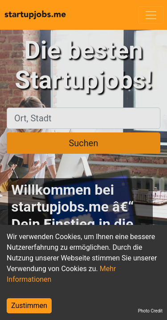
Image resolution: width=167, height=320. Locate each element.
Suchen (83, 143)
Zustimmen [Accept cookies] (29, 305)
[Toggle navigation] (150, 15)
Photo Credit (150, 310)
